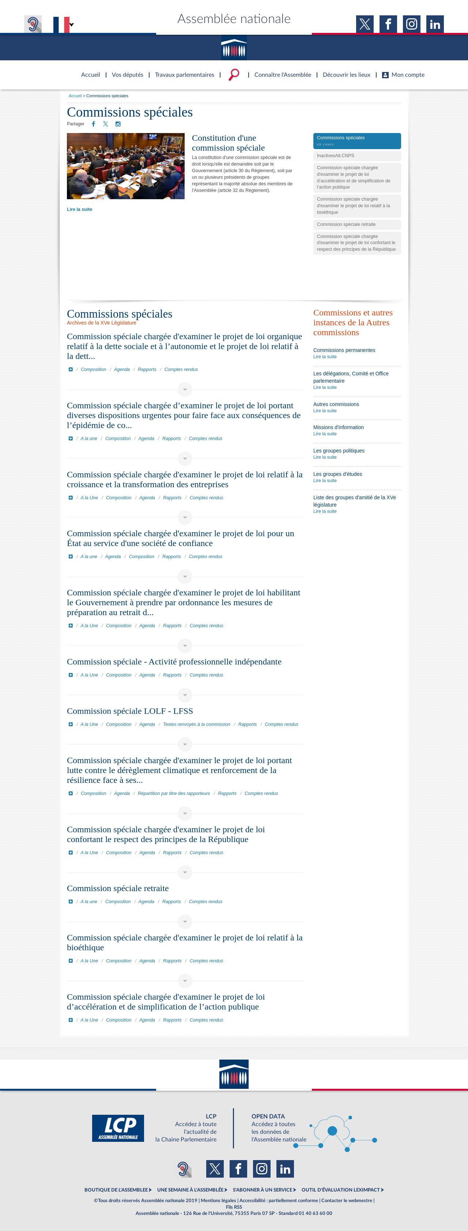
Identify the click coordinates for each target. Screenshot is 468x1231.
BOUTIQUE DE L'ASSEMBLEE (116, 1190)
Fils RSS (234, 1207)
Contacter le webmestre (346, 1200)
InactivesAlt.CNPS (335, 155)
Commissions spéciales (357, 141)
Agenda (122, 369)
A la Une (89, 497)
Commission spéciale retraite (346, 224)
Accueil (75, 96)
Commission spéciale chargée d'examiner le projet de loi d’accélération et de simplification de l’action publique (353, 177)
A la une (89, 438)
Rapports (147, 369)
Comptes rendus (181, 369)
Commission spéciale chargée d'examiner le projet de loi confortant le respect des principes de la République (356, 243)
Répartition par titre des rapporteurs (174, 793)
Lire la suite (79, 209)
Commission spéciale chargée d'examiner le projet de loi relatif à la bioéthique (353, 206)
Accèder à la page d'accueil (88, 70)
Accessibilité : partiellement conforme (278, 1200)
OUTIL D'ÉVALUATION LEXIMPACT (341, 1190)
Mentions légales (218, 1200)
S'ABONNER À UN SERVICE (262, 1190)
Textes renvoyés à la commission (196, 724)
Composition (93, 369)
